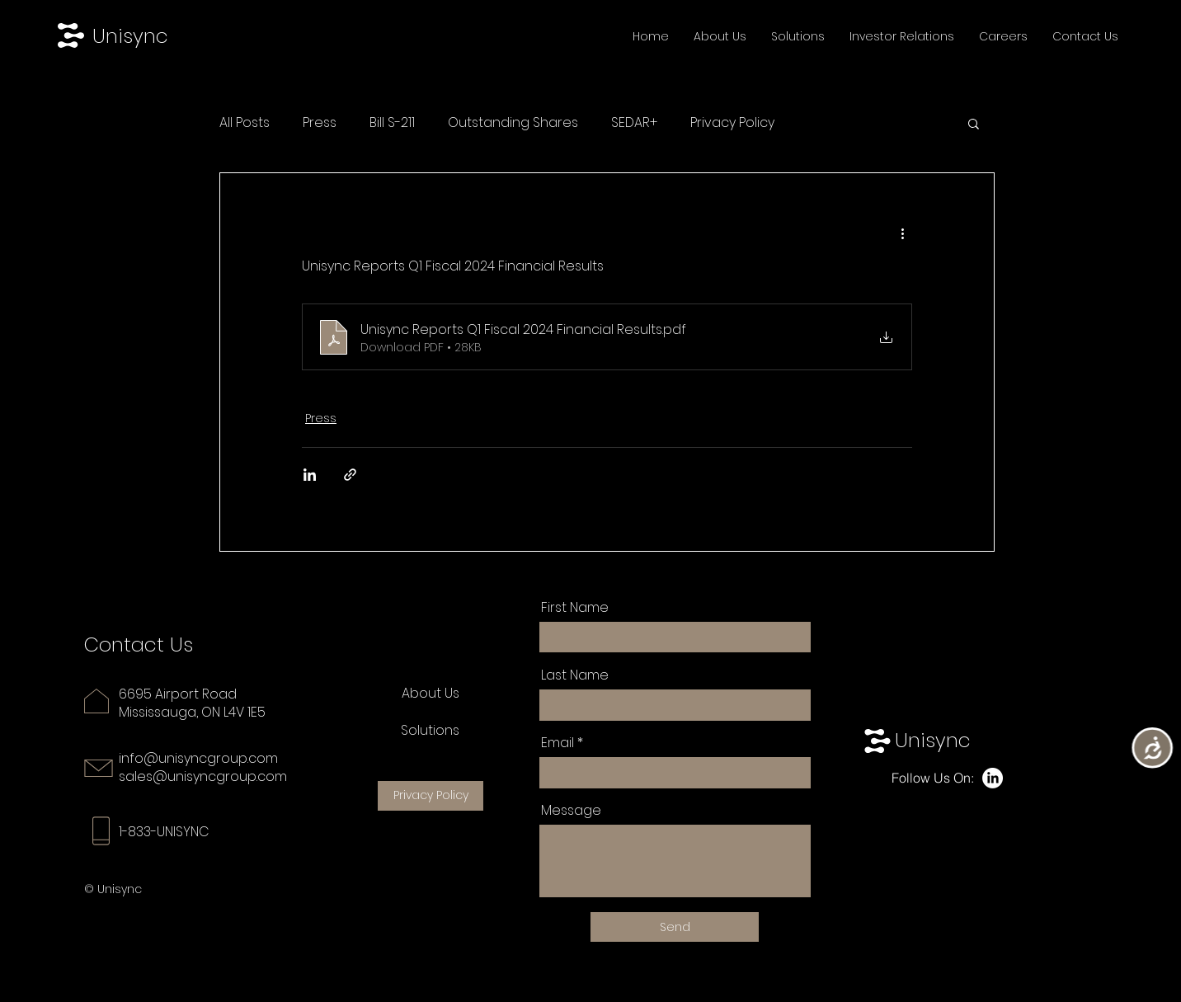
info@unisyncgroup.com (198, 758)
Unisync (130, 35)
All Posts (244, 123)
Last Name (575, 675)
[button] (973, 122)
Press (319, 123)
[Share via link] (350, 474)
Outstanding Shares (513, 123)
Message (571, 810)
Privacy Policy (732, 123)
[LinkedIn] (992, 778)
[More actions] (902, 232)
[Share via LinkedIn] (310, 474)
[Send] (674, 927)
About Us (430, 693)
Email (557, 743)
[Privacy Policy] (430, 796)
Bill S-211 (392, 123)
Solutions (430, 730)
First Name (575, 607)
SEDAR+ (634, 123)
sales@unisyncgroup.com (203, 776)
